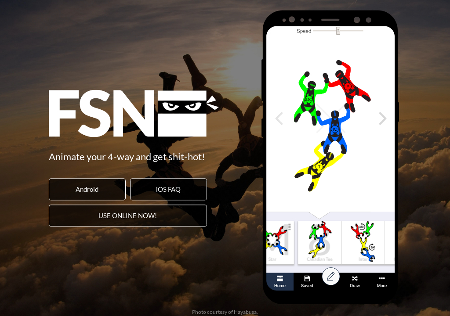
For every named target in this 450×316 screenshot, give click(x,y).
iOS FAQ (168, 189)
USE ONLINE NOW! (127, 215)
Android (87, 189)
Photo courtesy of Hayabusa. (225, 312)
